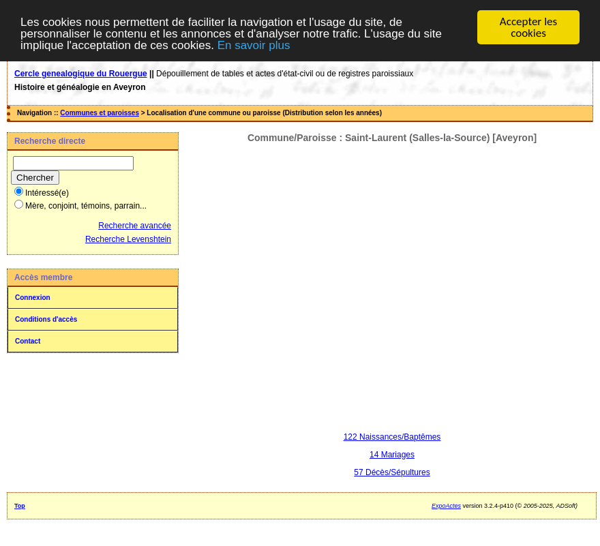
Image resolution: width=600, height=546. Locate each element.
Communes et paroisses (99, 113)
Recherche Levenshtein (128, 239)
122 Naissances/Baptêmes (392, 437)
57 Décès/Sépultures (392, 472)
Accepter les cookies (528, 27)
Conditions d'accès (46, 319)
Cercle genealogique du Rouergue (80, 73)
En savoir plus (253, 45)
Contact (27, 341)
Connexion (32, 297)
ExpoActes (446, 505)
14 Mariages (392, 454)
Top (19, 505)
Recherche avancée (134, 225)
